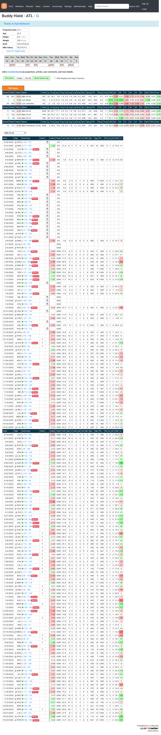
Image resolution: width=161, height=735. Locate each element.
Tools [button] (10, 6)
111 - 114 (26, 442)
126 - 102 (27, 523)
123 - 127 (26, 367)
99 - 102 (26, 678)
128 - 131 (26, 547)
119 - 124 (26, 435)
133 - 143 (26, 635)
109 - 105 (27, 614)
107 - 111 (26, 533)
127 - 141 (26, 318)
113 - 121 (26, 374)
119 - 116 (27, 329)
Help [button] (90, 6)
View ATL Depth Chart (15, 51)
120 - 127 (26, 339)
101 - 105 (26, 660)
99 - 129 (26, 600)
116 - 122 (26, 153)
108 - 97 (26, 202)
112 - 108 (27, 671)
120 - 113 (27, 297)
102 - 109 (26, 174)
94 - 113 (26, 251)
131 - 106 (27, 569)
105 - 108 (26, 156)
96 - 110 (26, 371)
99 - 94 (26, 346)
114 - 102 (27, 505)
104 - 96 (26, 357)
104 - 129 (26, 395)
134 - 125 (27, 459)
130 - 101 (27, 163)
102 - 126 (26, 389)
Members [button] (19, 6)
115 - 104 (27, 226)
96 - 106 (26, 449)
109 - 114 (26, 406)
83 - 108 (26, 262)
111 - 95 (26, 466)
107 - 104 (27, 593)
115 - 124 (26, 473)
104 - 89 (26, 706)
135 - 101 (27, 216)
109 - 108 (27, 381)
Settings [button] (68, 6)
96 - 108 (26, 590)
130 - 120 (27, 495)
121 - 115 (27, 516)
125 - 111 (27, 537)
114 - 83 (26, 392)
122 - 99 (26, 198)
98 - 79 (26, 413)
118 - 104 (27, 452)
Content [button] (46, 6)
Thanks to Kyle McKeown (17, 23)
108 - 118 (26, 565)
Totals (19, 78)
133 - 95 (26, 445)
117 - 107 (27, 234)
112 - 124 (26, 353)
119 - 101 (27, 509)
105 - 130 (26, 554)
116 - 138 (26, 241)
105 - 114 (26, 484)
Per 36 (28, 78)
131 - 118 (27, 417)
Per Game (9, 78)
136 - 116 (27, 279)
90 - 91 (25, 639)
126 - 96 (26, 219)
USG (111, 92)
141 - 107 (27, 160)
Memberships (80, 6)
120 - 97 (26, 325)
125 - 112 (27, 699)
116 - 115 (27, 583)
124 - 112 (27, 195)
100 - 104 (26, 360)
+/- (121, 138)
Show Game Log (41, 78)
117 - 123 (26, 572)
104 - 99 (26, 551)
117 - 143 (26, 146)
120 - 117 (27, 685)
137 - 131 (27, 424)
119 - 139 (26, 420)
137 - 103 (27, 293)
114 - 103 (27, 561)
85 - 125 (26, 576)
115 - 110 (27, 498)
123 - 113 (27, 170)
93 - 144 (26, 632)
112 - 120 (26, 544)
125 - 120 (27, 385)
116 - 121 (26, 399)
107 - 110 (26, 237)
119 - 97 (26, 286)
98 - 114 (26, 597)
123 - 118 (27, 681)
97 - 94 (26, 487)
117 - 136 (26, 692)
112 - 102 (27, 167)
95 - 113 (26, 611)
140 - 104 (27, 720)
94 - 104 (26, 667)
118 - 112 (27, 695)
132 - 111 (27, 540)
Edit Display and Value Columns (70, 78)
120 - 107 (27, 315)
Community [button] (57, 6)
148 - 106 (27, 463)
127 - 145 (26, 272)
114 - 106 (27, 642)
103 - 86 (26, 438)
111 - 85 (26, 265)
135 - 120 (27, 191)
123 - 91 (26, 343)
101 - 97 (26, 248)
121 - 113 (27, 604)
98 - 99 (25, 332)
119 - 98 (26, 223)
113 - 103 (27, 628)
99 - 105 (26, 244)
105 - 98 (26, 530)
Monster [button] (29, 6)
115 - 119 (26, 653)
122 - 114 (27, 579)
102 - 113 (26, 142)
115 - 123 (26, 269)
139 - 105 (27, 607)
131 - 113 (27, 212)
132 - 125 (27, 311)
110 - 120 (26, 410)
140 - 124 (27, 258)
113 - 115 (26, 621)
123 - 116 (27, 456)
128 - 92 (26, 519)
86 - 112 (26, 470)
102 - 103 (26, 300)
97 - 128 (26, 230)
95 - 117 (26, 188)
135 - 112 (27, 276)
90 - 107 (26, 646)
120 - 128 (26, 663)
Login (144, 9)
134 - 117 (27, 364)
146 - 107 (27, 181)
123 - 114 (27, 304)
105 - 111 (26, 625)
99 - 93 (26, 649)
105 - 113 (26, 656)
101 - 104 (26, 586)
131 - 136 (26, 336)
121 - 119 (27, 502)
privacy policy (152, 731)
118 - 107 (27, 402)
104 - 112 (26, 713)
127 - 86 (26, 716)
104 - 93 (26, 480)
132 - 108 (27, 526)
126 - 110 (27, 184)
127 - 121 (27, 702)
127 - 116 (27, 688)
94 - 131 (26, 308)
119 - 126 (26, 512)
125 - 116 (27, 209)
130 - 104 (27, 491)
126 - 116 (27, 322)
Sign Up (145, 4)
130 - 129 (27, 177)
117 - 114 (27, 477)
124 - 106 (27, 378)
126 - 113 (27, 283)
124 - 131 (26, 255)
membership (13, 72)
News (38, 6)
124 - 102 (27, 149)
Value (18, 92)
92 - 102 (26, 618)
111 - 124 (26, 290)
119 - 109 (27, 427)
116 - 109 (27, 558)
